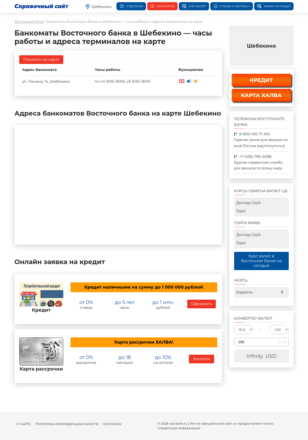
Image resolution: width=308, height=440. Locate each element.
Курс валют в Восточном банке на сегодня (261, 261)
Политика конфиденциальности (66, 424)
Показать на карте (41, 59)
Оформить (201, 304)
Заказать (201, 359)
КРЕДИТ (261, 80)
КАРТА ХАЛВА (261, 95)
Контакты (112, 424)
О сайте (23, 424)
